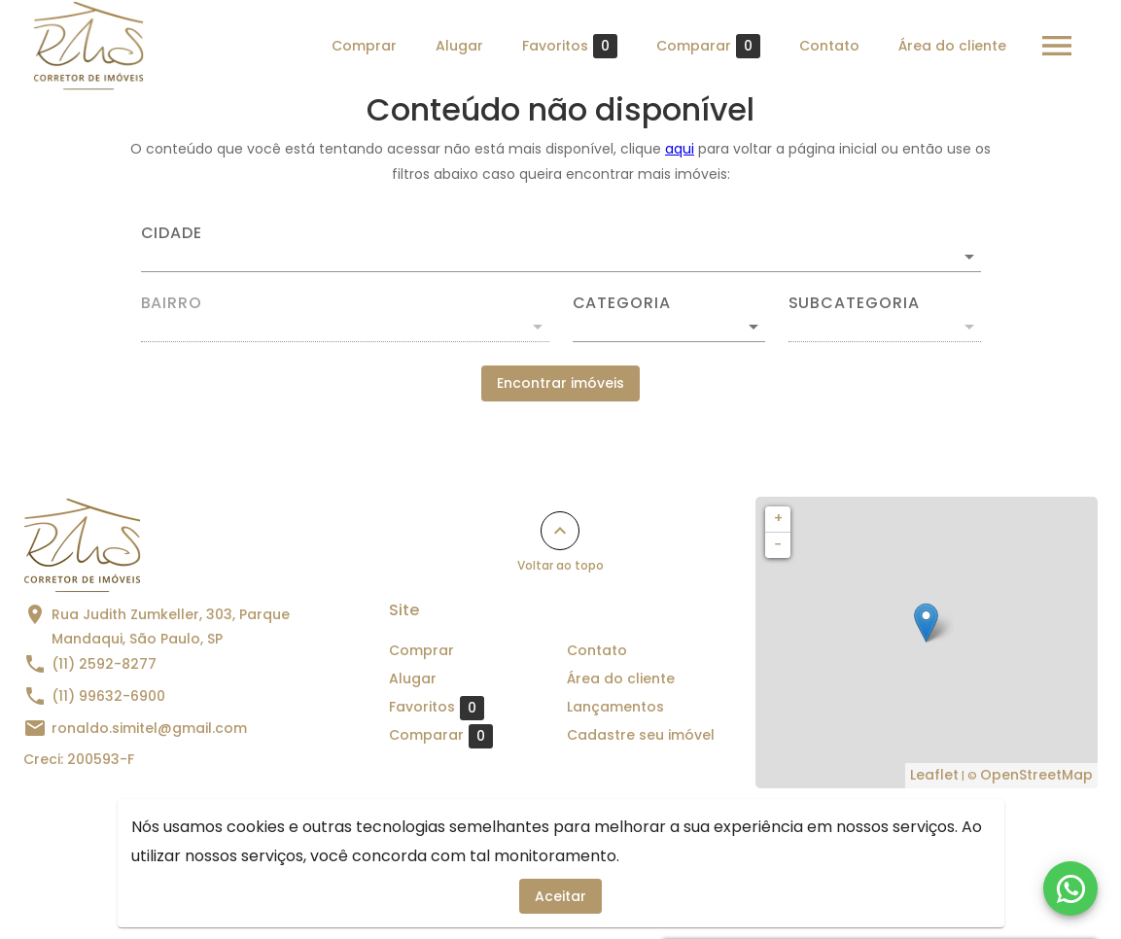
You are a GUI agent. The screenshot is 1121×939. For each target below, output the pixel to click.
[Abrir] (969, 256)
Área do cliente (952, 45)
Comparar (708, 46)
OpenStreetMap (1036, 774)
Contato (829, 45)
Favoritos (569, 46)
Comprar (364, 45)
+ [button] (778, 518)
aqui (679, 148)
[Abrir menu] (1057, 46)
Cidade (172, 233)
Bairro (172, 303)
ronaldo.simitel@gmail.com (149, 728)
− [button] (778, 544)
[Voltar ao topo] (560, 530)
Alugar (459, 45)
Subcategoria (854, 303)
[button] (669, 326)
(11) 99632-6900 (108, 696)
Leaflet (934, 774)
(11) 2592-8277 (104, 664)
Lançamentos (615, 706)
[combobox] (561, 249)
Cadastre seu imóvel (641, 735)
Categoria (622, 303)
